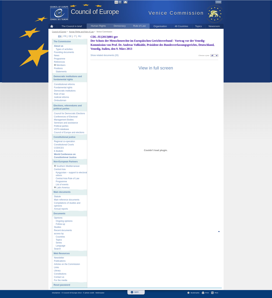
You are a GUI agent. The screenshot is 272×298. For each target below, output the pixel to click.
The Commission (62, 41)
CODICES (59, 148)
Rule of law (59, 94)
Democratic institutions (65, 90)
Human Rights (98, 26)
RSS (216, 293)
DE (70, 36)
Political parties (61, 126)
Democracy (120, 26)
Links (56, 267)
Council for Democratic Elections (69, 113)
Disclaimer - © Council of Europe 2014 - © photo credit (73, 293)
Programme (59, 58)
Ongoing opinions (64, 221)
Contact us (59, 277)
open (136, 292)
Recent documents (63, 230)
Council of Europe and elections (69, 132)
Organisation (160, 26)
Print (207, 293)
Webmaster (99, 293)
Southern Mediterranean (68, 166)
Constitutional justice (64, 137)
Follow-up (60, 224)
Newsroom (214, 26)
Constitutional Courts (64, 144)
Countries (60, 237)
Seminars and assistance (66, 123)
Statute (57, 196)
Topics (198, 26)
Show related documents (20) (104, 55)
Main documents (62, 192)
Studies (57, 227)
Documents (59, 213)
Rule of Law (139, 26)
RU (79, 36)
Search (57, 249)
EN (116, 2)
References (59, 62)
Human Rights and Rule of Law (81, 32)
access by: (59, 233)
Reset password (62, 285)
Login (218, 2)
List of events (62, 184)
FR (120, 2)
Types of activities (64, 49)
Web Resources (62, 253)
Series (59, 242)
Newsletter (59, 257)
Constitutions (60, 274)
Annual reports (61, 209)
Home (52, 26)
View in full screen (156, 68)
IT (75, 36)
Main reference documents (66, 199)
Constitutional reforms (64, 84)
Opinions (58, 218)
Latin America (63, 187)
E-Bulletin (58, 151)
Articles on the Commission (67, 264)
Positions (58, 68)
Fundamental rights (63, 87)
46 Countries (181, 26)
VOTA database (61, 129)
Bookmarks (195, 293)
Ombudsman (60, 100)
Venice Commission (104, 32)
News (56, 55)
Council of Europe (95, 11)
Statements (61, 71)
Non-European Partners (66, 161)
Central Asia (60, 169)
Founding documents (64, 52)
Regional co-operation (64, 141)
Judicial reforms (61, 97)
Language (60, 245)
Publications (60, 261)
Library (57, 270)
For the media (60, 280)
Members (60, 65)
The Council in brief (72, 26)
